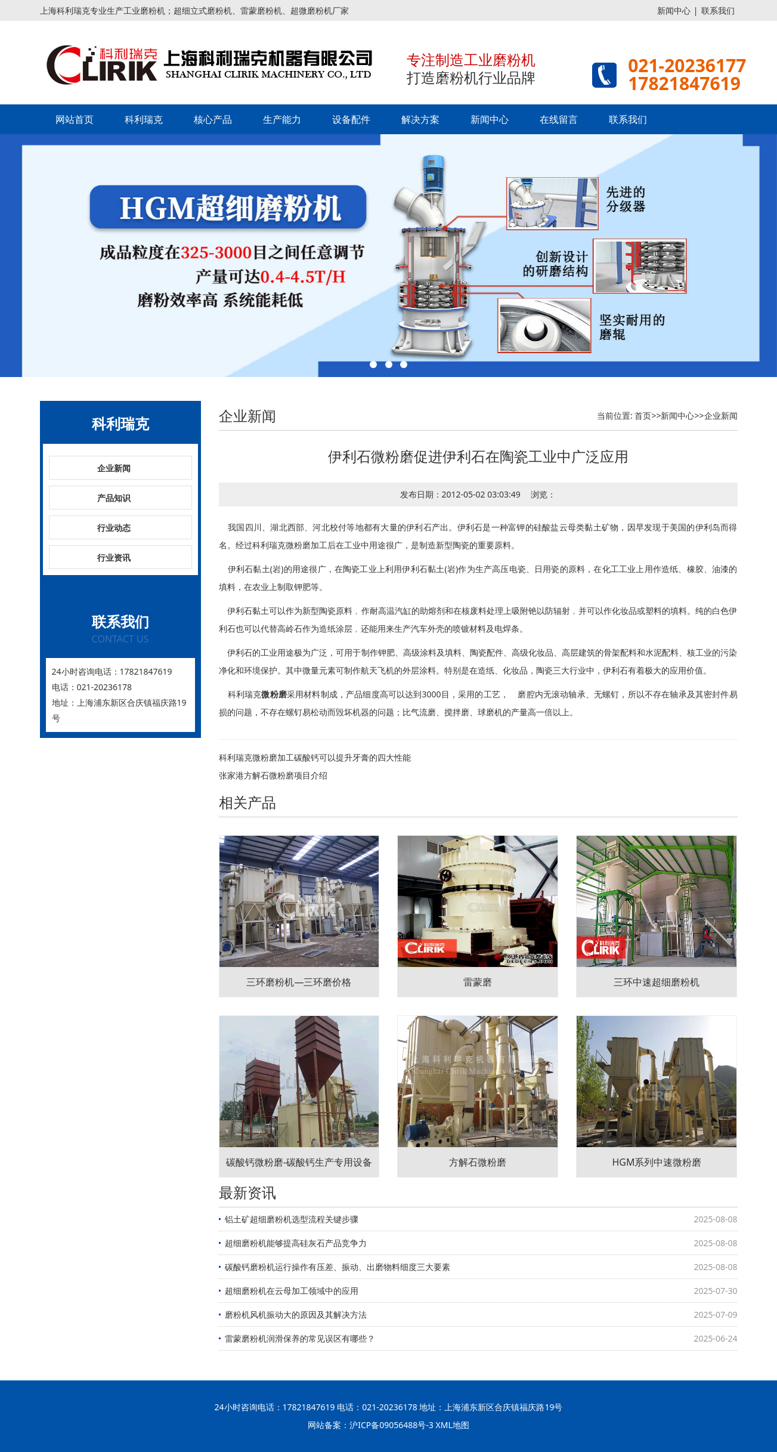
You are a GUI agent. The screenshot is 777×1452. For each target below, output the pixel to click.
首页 (642, 415)
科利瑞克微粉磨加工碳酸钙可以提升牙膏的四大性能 (315, 757)
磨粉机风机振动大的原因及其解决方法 (296, 1314)
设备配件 (351, 119)
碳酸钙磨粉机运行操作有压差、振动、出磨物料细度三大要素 (337, 1266)
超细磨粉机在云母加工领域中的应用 (291, 1290)
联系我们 (718, 10)
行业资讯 (114, 557)
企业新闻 (114, 468)
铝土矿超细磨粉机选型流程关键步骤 (291, 1219)
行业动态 (114, 527)
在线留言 (559, 119)
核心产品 (213, 119)
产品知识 (114, 497)
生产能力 (282, 119)
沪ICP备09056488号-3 (391, 1425)
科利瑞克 (144, 119)
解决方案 (420, 119)
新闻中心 (674, 10)
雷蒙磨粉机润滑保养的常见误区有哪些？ (300, 1338)
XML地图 (452, 1425)
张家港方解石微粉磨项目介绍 (273, 775)
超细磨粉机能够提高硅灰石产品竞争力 (296, 1243)
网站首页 (74, 119)
